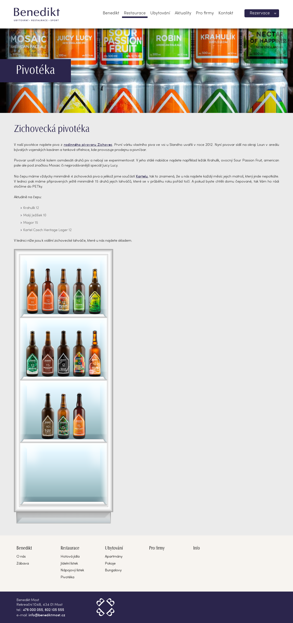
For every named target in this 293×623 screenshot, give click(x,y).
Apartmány (113, 556)
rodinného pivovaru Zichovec (88, 144)
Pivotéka (67, 577)
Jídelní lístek (69, 563)
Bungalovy (113, 570)
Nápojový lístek (72, 570)
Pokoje (110, 563)
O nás (21, 556)
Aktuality (183, 13)
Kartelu (142, 176)
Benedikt (111, 13)
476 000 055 (33, 609)
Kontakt (225, 13)
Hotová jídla (70, 556)
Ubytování (160, 13)
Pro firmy (205, 13)
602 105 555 (54, 609)
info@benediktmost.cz (46, 614)
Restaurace (135, 13)
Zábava (22, 563)
